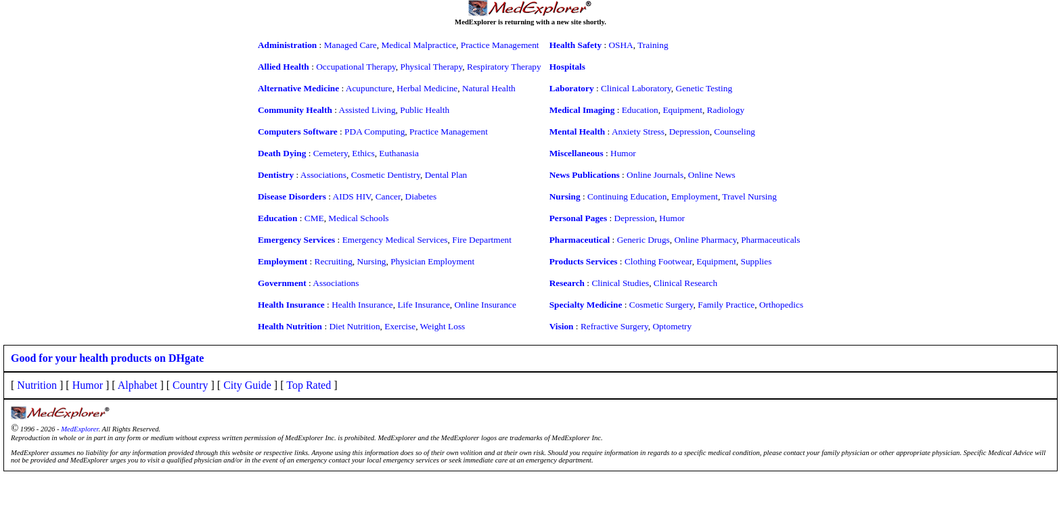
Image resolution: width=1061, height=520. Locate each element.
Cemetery (330, 153)
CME (314, 218)
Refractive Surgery (614, 326)
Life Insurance (423, 305)
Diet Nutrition (354, 326)
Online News (712, 175)
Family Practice (726, 305)
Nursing (371, 261)
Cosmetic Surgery (661, 305)
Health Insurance (362, 305)
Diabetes (421, 196)
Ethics (363, 153)
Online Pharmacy (705, 240)
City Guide (247, 385)
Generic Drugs (643, 240)
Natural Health (489, 88)
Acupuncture (369, 88)
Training (652, 45)
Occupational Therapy (356, 67)
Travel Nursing (749, 196)
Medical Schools (358, 218)
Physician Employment (432, 261)
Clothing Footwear (658, 261)
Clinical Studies (620, 283)
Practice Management (500, 45)
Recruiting (334, 261)
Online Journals (655, 175)
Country (190, 385)
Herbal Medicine (427, 88)
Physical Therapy (432, 67)
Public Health (424, 110)
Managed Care (350, 45)
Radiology (726, 110)
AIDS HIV (352, 196)
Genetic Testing (704, 88)
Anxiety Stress (638, 131)
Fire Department (482, 240)
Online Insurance (485, 305)
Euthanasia (398, 153)
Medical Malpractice (418, 45)
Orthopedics (781, 305)
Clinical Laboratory (636, 88)
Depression (689, 131)
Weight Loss (443, 326)
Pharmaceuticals (770, 240)
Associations (323, 175)
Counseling (734, 131)
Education (640, 110)
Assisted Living (367, 110)
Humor (623, 153)
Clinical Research (685, 283)
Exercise (399, 326)
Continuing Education (627, 196)
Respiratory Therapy (504, 67)
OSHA (620, 45)
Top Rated (308, 385)
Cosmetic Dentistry (385, 175)
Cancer (388, 196)
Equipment (682, 110)
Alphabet (138, 385)
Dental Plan (446, 175)
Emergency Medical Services (395, 240)
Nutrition (37, 385)
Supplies (756, 261)
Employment (694, 196)
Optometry (672, 326)
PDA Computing (374, 131)
